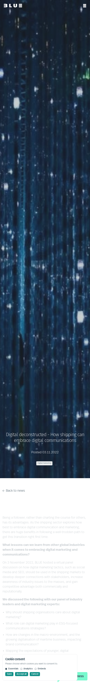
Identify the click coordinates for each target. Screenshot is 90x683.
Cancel (34, 674)
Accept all (22, 674)
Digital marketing (44, 463)
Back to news (14, 490)
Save (9, 674)
